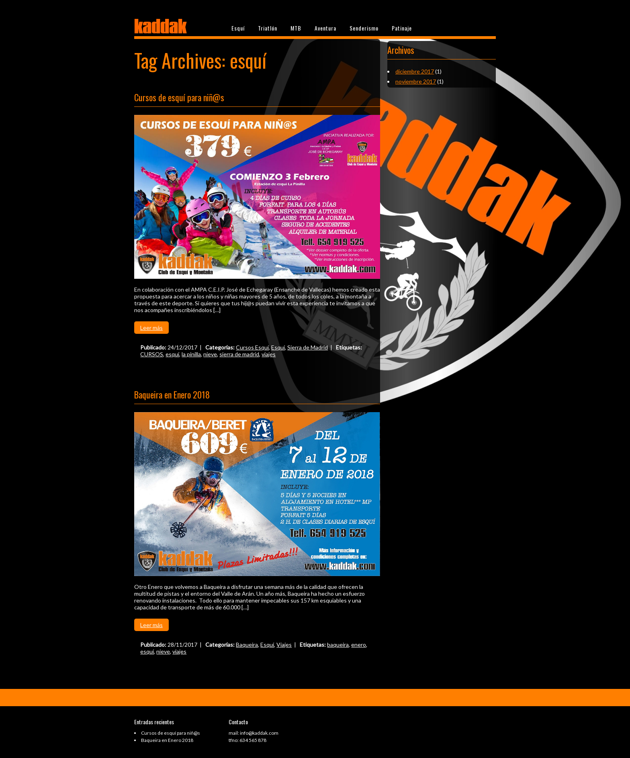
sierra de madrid (239, 354)
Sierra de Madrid (307, 347)
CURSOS (151, 354)
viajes (269, 354)
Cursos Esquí (252, 347)
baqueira (338, 644)
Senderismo (364, 28)
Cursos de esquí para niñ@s (179, 97)
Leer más (151, 327)
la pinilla (191, 354)
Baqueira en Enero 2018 (172, 394)
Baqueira (247, 644)
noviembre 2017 (415, 81)
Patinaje (402, 28)
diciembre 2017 (414, 71)
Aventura (325, 28)
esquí (172, 354)
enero (358, 644)
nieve (210, 354)
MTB (295, 28)
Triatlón (267, 28)
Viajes (284, 644)
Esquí (238, 28)
